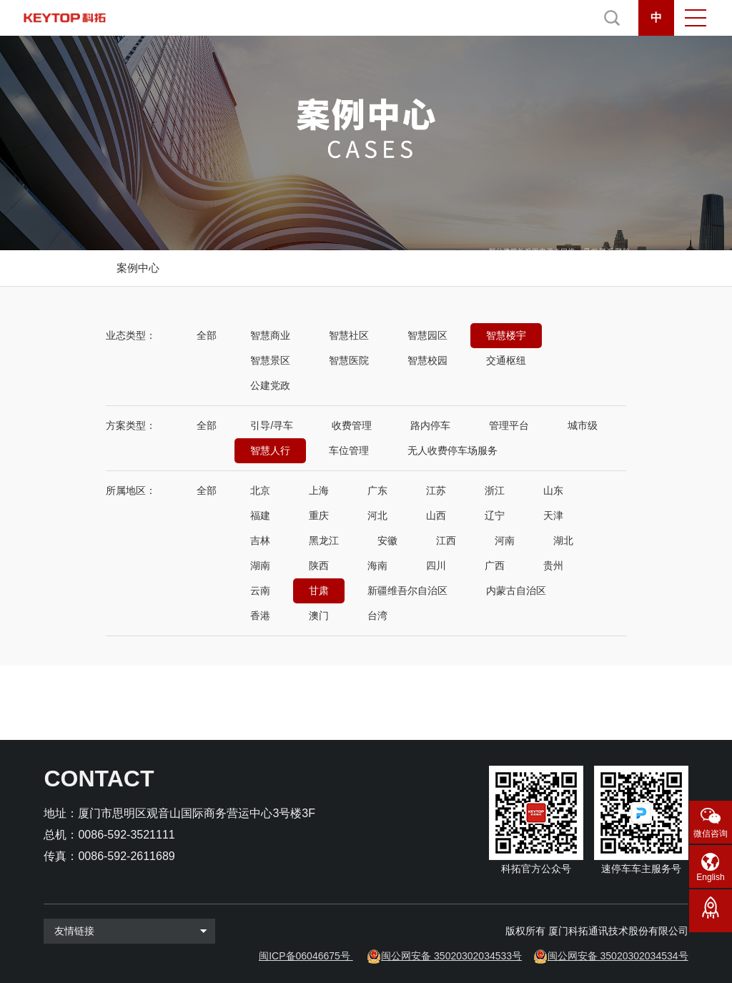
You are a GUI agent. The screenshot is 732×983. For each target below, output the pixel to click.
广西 (495, 565)
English (710, 877)
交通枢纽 (506, 360)
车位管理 (349, 450)
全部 (207, 335)
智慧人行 (270, 450)
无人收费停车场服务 (452, 450)
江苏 (436, 490)
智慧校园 (427, 360)
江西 (446, 540)
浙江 (495, 490)
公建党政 (270, 385)
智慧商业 (270, 335)
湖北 (563, 540)
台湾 (377, 615)
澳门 (319, 615)
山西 (436, 515)
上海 (319, 490)
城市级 (583, 425)
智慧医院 (349, 360)
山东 (553, 490)
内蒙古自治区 (516, 590)
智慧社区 (349, 335)
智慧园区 (427, 335)
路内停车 (430, 425)
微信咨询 (710, 834)
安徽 (387, 540)
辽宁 (495, 515)
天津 (553, 515)
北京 (260, 490)
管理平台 (509, 425)
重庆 (319, 515)
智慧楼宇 (506, 335)
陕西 (319, 565)
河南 (505, 540)
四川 (436, 565)
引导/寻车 (271, 425)
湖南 (260, 565)
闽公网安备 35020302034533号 (451, 956)
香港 (260, 615)
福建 (260, 515)
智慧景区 (270, 360)
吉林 (260, 540)
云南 (260, 590)
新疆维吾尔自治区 (407, 590)
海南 (377, 565)
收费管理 (352, 425)
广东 (377, 490)
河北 (377, 515)
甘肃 (319, 590)
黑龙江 (324, 540)
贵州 (553, 565)
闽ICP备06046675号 (304, 956)
